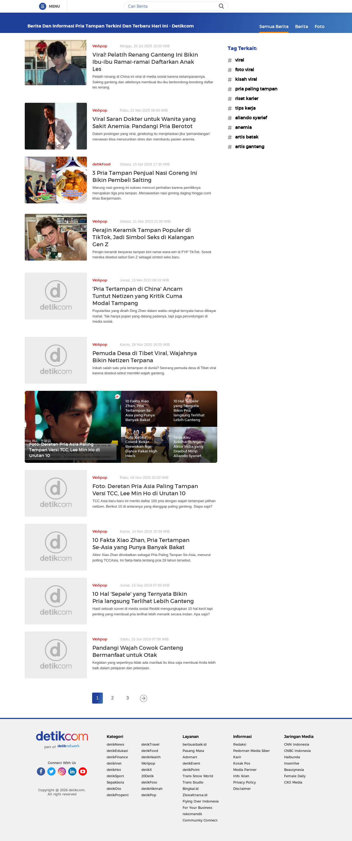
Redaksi (239, 744)
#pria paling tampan (254, 89)
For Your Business (197, 808)
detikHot (114, 770)
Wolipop (148, 763)
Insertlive (291, 763)
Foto (319, 26)
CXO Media (293, 782)
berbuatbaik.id (195, 744)
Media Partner (245, 770)
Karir (237, 757)
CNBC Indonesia (297, 751)
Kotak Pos (241, 763)
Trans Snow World (198, 776)
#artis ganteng (248, 146)
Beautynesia (294, 770)
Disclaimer (242, 789)
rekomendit (192, 814)
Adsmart (190, 757)
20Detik (147, 776)
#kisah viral (244, 79)
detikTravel (150, 744)
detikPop (148, 795)
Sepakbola (115, 782)
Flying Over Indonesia (201, 801)
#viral (238, 60)
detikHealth (151, 757)
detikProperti (117, 795)
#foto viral (243, 69)
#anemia (242, 127)
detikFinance (117, 757)
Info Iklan (241, 776)
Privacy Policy (244, 782)
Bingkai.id (191, 789)
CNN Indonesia (296, 744)
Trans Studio (193, 782)
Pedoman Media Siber (251, 751)
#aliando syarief (249, 117)
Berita (301, 26)
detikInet (114, 763)
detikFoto (149, 782)
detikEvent (191, 763)
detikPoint (191, 770)
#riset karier (245, 98)
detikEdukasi (117, 751)
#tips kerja (243, 108)
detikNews (115, 744)
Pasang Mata (193, 751)
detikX (146, 770)
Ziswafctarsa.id (195, 795)
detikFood (149, 751)
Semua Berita (273, 26)
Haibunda (292, 757)
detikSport (115, 776)
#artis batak (245, 137)
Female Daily (295, 776)
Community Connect (200, 820)
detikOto (114, 789)
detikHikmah (152, 789)
